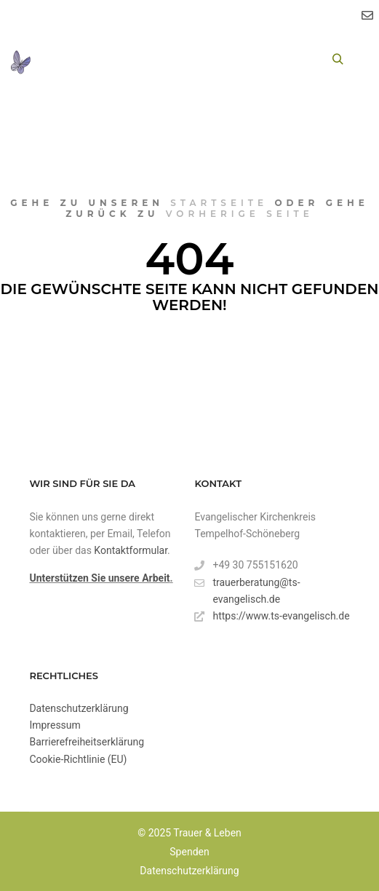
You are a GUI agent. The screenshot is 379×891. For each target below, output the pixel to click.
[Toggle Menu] (57, 59)
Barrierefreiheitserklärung (86, 742)
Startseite (219, 202)
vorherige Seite (240, 213)
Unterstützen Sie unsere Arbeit (99, 578)
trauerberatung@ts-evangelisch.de (247, 589)
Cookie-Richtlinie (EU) (78, 759)
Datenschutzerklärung (78, 708)
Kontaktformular (130, 550)
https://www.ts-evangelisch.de (271, 616)
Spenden (189, 852)
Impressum (54, 725)
